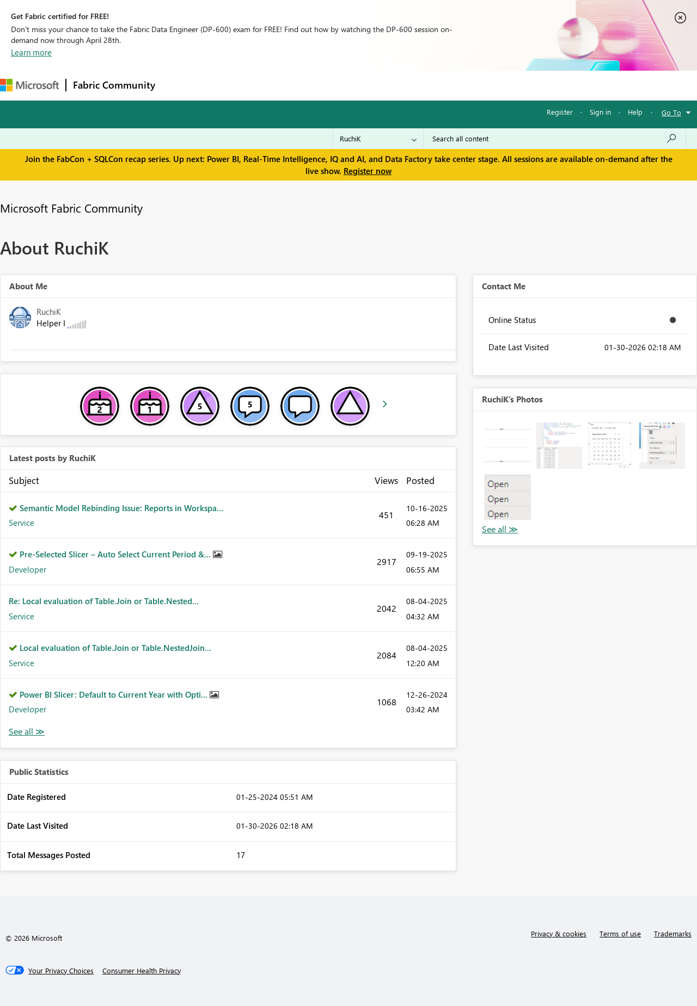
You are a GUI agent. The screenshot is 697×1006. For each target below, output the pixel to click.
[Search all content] (554, 138)
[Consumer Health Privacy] (141, 970)
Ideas (272, 85)
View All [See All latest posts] (27, 731)
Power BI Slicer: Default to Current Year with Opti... (115, 694)
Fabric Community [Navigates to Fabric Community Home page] (114, 84)
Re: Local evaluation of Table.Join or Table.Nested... (104, 600)
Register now (368, 170)
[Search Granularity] (378, 138)
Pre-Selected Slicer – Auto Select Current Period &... (116, 554)
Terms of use (620, 933)
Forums (180, 85)
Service (21, 522)
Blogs (369, 85)
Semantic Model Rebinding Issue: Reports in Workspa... (121, 507)
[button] (507, 445)
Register (560, 111)
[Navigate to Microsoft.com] (29, 85)
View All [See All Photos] (500, 529)
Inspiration (227, 85)
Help (635, 111)
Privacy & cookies (558, 933)
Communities (321, 85)
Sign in (600, 111)
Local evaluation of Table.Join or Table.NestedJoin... (115, 647)
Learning (411, 85)
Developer (27, 569)
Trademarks (673, 933)
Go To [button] (671, 112)
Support (457, 85)
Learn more (31, 52)
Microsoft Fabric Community (71, 207)
